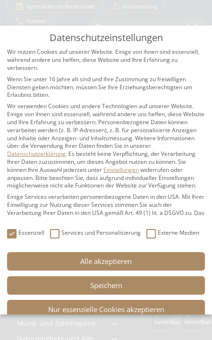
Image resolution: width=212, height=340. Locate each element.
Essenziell (25, 233)
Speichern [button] (106, 285)
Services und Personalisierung (95, 233)
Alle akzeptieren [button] (106, 261)
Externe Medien (172, 233)
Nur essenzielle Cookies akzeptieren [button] (106, 309)
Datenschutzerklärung (36, 154)
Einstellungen (121, 170)
